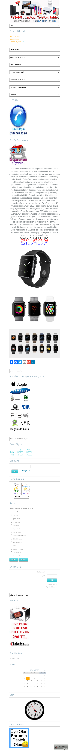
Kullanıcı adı (41, 572)
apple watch (20, 169)
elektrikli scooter (16, 539)
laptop (14, 546)
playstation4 (15, 525)
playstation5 (15, 529)
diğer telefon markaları (18, 535)
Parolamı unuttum (52, 584)
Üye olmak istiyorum (51, 587)
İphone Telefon (16, 512)
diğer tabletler (16, 532)
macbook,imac (16, 552)
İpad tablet (15, 515)
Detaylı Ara (26, 471)
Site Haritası (14, 658)
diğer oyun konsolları (18, 556)
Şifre (43, 576)
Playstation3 (15, 522)
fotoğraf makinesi (17, 549)
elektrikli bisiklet (16, 542)
